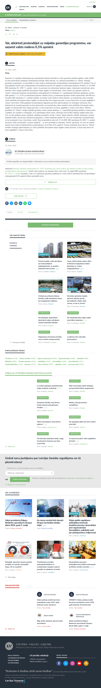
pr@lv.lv (44, 661)
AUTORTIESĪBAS (13, 663)
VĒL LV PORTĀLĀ (12, 493)
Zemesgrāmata (33, 212)
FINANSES (13, 245)
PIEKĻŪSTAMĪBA (13, 660)
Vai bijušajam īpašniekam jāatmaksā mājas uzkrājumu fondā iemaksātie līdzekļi (48, 320)
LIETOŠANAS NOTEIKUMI (16, 658)
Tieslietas (11, 358)
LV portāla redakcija (39, 655)
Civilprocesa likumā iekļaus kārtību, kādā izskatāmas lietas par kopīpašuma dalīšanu (50, 298)
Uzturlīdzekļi (75, 361)
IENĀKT (93, 2)
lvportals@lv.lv (41, 659)
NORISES (34, 6)
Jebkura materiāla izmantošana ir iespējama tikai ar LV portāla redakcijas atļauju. (35, 675)
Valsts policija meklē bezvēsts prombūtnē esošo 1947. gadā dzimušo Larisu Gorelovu (48, 602)
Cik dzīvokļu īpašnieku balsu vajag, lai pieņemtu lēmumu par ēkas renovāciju (50, 441)
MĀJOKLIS (13, 243)
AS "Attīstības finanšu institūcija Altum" (30, 151)
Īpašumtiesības (67, 358)
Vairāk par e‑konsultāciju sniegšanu (80, 478)
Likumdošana (84, 570)
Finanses (20, 212)
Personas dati (76, 364)
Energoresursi (52, 427)
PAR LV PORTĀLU (13, 655)
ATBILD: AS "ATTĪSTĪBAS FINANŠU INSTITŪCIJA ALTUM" (28, 373)
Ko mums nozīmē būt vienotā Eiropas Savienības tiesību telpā (50, 522)
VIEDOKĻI (41, 6)
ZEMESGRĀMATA (16, 248)
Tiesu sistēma (45, 364)
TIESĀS (62, 6)
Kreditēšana (83, 444)
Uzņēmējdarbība (14, 364)
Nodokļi (82, 358)
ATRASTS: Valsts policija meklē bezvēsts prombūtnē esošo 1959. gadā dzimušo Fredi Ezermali (81, 602)
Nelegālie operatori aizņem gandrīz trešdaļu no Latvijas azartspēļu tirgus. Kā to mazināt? (18, 564)
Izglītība (60, 364)
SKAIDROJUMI (24, 6)
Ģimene (30, 364)
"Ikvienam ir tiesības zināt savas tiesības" (28, 671)
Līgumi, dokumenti (47, 358)
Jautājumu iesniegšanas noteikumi (47, 189)
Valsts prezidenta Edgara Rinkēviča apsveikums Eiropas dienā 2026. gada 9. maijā (18, 522)
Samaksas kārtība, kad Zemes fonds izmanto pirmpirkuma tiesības (48, 405)
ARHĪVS (21, 9)
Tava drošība (46, 608)
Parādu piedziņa (27, 361)
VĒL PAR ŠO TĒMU (17, 235)
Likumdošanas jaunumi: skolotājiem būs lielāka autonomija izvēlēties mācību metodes (82, 564)
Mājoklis (12, 30)
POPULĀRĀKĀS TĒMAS (15, 351)
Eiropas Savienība (16, 528)
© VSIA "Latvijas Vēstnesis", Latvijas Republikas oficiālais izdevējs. (29, 677)
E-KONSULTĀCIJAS (72, 6)
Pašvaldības (59, 361)
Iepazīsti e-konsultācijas (17, 484)
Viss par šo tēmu (19, 342)
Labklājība (44, 361)
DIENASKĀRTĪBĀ (52, 6)
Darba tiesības (28, 358)
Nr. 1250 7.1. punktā (13, 174)
